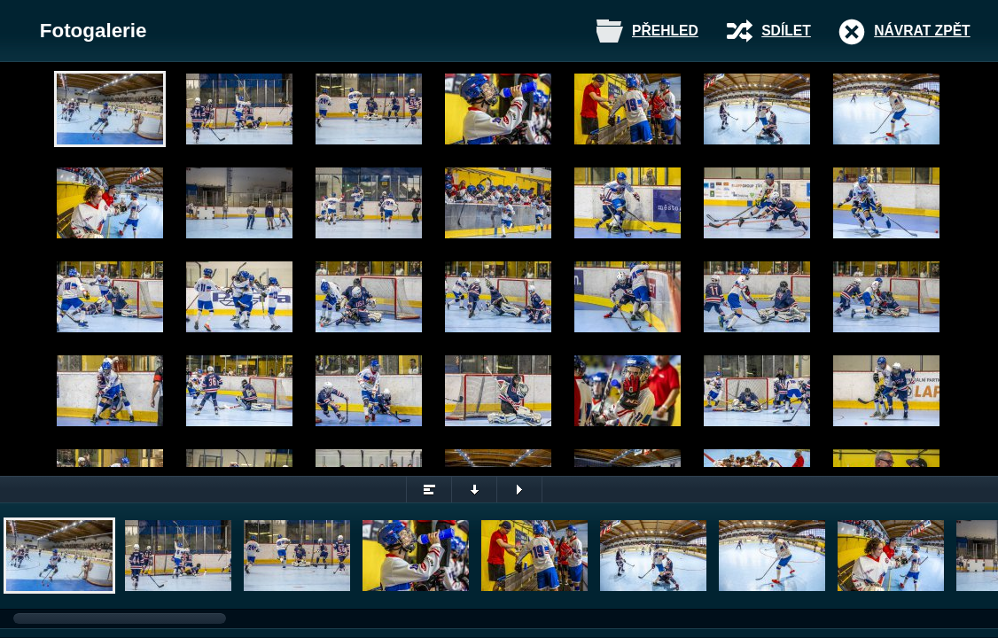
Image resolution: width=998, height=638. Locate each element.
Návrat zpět (922, 30)
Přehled (665, 30)
